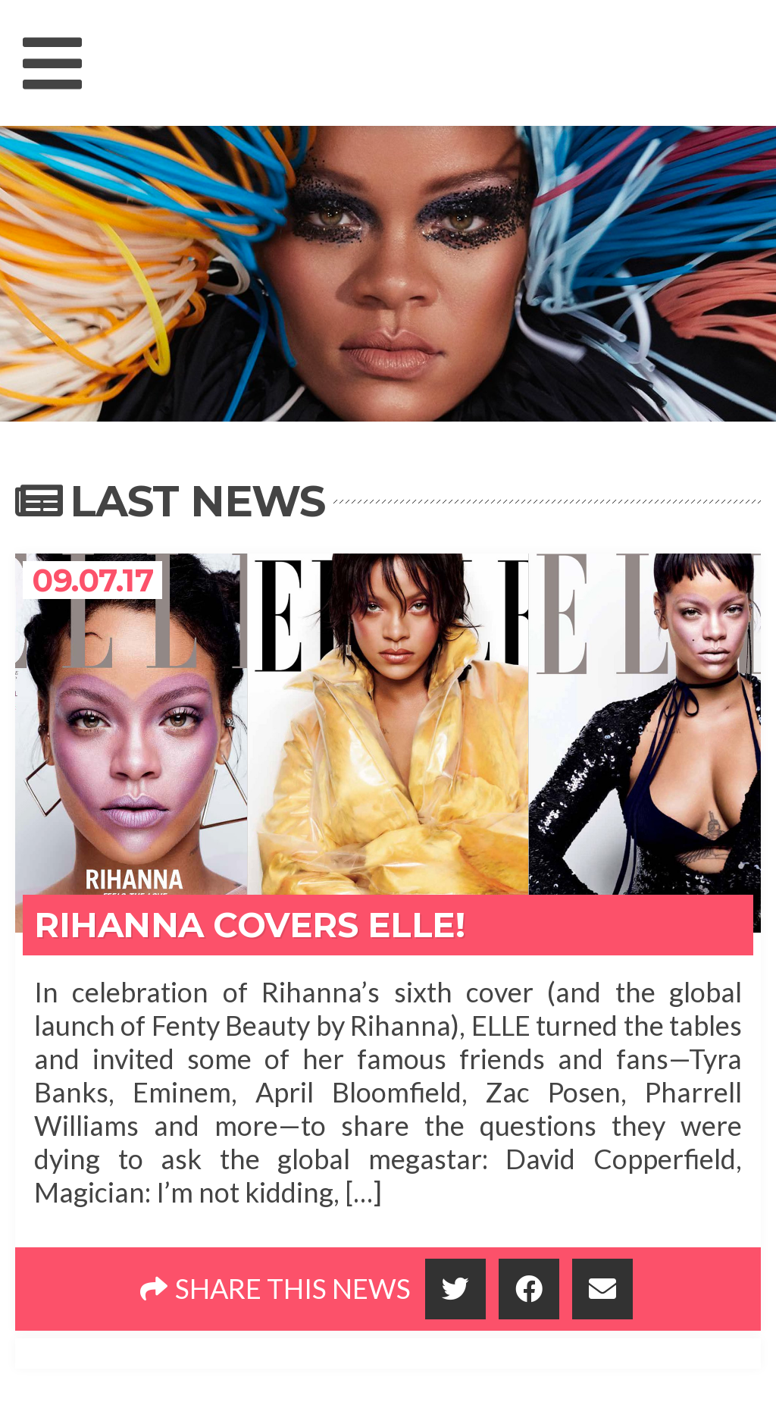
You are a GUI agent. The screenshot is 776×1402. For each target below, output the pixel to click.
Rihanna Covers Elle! (249, 925)
